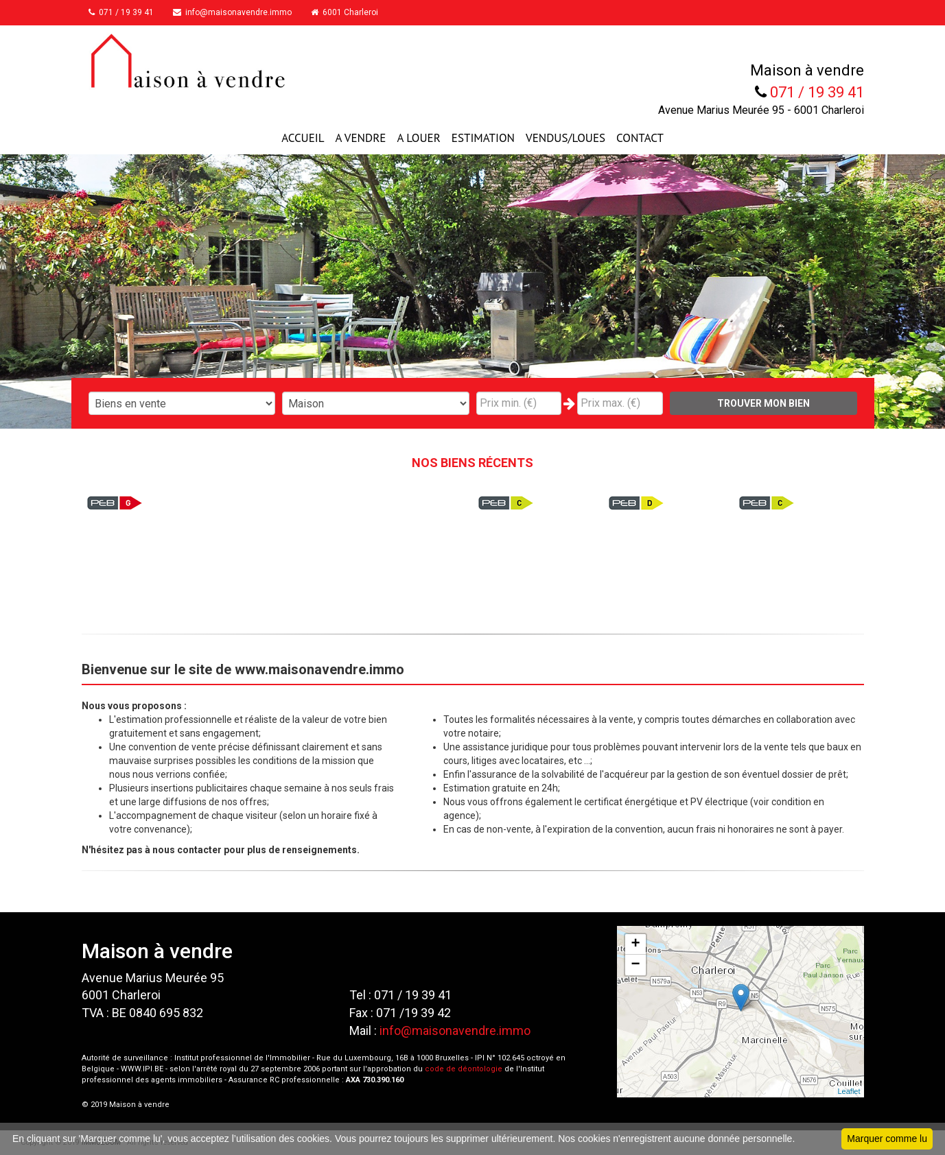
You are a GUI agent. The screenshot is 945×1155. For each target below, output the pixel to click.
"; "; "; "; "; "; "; (375, 403)
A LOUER (418, 137)
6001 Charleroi (353, 12)
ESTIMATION (483, 137)
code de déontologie (463, 1068)
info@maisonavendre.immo (238, 12)
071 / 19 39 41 (124, 12)
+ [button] (635, 944)
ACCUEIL (302, 137)
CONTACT (640, 137)
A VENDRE (361, 137)
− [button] (635, 965)
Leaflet (848, 1091)
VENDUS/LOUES (565, 137)
